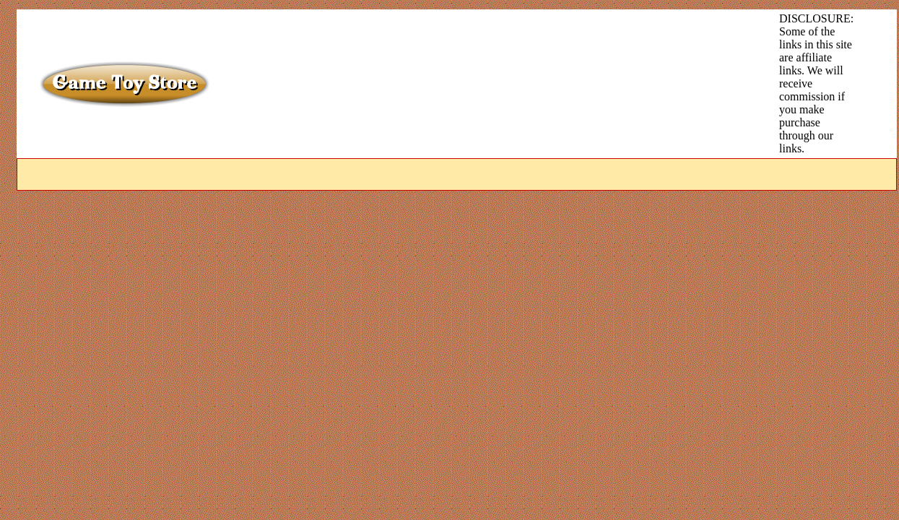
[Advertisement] (473, 44)
